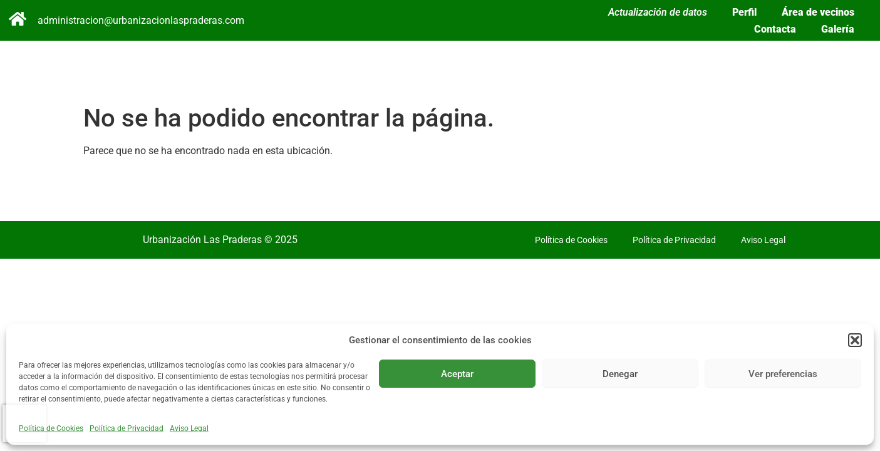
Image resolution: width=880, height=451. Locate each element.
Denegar (620, 374)
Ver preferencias (782, 374)
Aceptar (457, 374)
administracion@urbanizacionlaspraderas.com (141, 20)
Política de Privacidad (126, 428)
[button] (855, 340)
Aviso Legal (189, 428)
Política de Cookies (51, 428)
